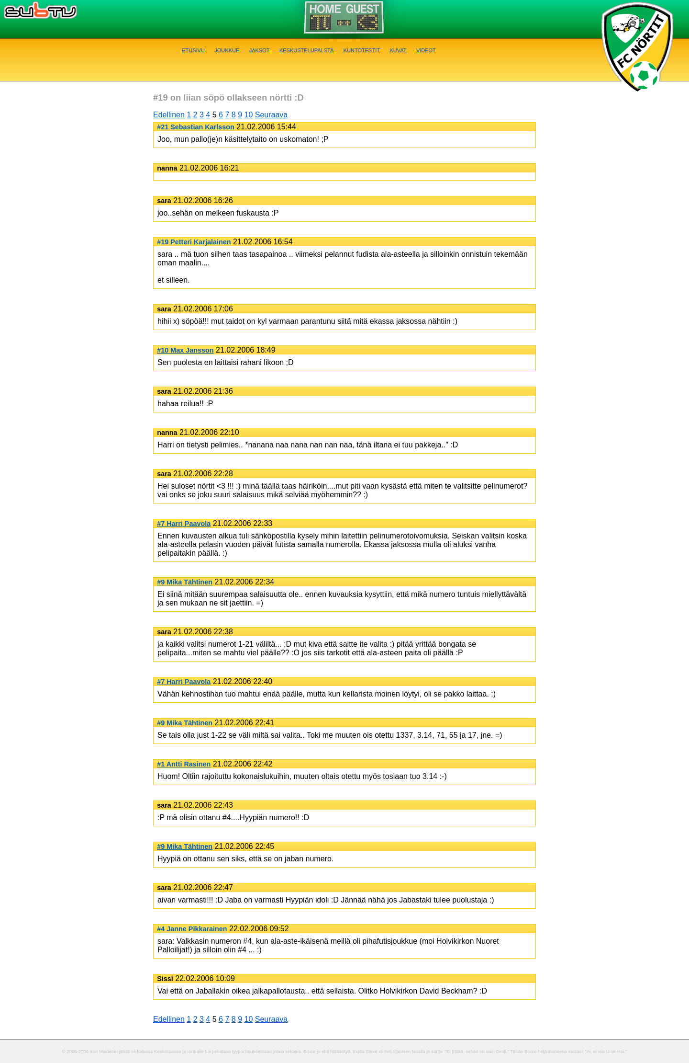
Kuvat (397, 50)
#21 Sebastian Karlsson (195, 127)
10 (248, 115)
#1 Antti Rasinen (184, 764)
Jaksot (259, 50)
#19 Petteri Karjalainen (194, 242)
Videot (426, 50)
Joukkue (226, 50)
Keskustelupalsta (306, 50)
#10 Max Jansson (185, 350)
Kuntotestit (362, 50)
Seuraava (271, 115)
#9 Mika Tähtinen (184, 582)
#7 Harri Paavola (184, 523)
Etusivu (193, 50)
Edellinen (169, 115)
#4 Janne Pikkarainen (192, 929)
